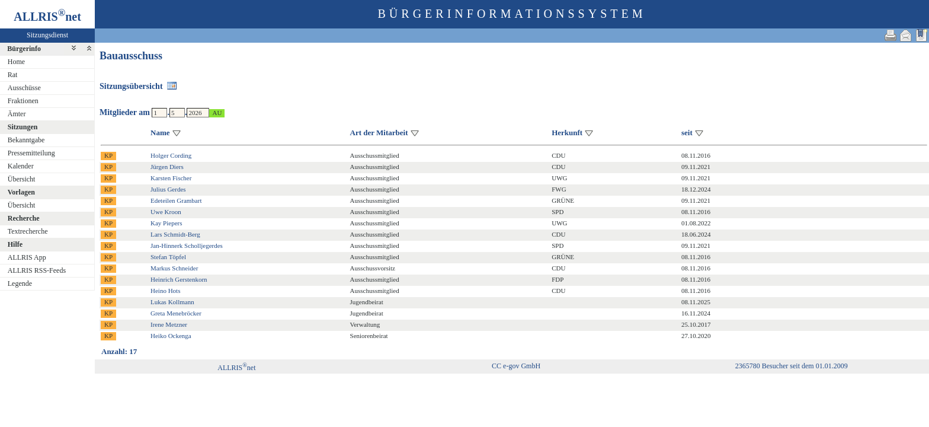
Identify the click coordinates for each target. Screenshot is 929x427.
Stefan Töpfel (168, 256)
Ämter (17, 114)
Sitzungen (23, 127)
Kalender (21, 166)
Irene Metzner (168, 324)
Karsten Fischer (170, 177)
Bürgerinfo (24, 48)
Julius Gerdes (168, 189)
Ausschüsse (24, 88)
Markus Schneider (174, 268)
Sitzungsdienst (47, 35)
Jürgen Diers (167, 166)
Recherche (24, 218)
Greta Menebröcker (175, 313)
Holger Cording (170, 155)
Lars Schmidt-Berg (175, 234)
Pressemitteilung (31, 153)
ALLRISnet (236, 368)
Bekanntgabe (26, 140)
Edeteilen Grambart (175, 200)
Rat (13, 75)
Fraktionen (23, 101)
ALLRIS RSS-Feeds (37, 270)
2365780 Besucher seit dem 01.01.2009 (791, 366)
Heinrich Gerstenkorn (178, 279)
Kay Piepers (166, 223)
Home (16, 62)
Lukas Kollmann (172, 301)
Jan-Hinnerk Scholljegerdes (186, 245)
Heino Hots (165, 290)
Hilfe (15, 244)
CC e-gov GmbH (516, 366)
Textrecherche (28, 231)
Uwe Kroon (165, 211)
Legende (20, 283)
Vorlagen (21, 192)
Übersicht (22, 179)
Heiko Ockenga (170, 335)
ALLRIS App (27, 257)
